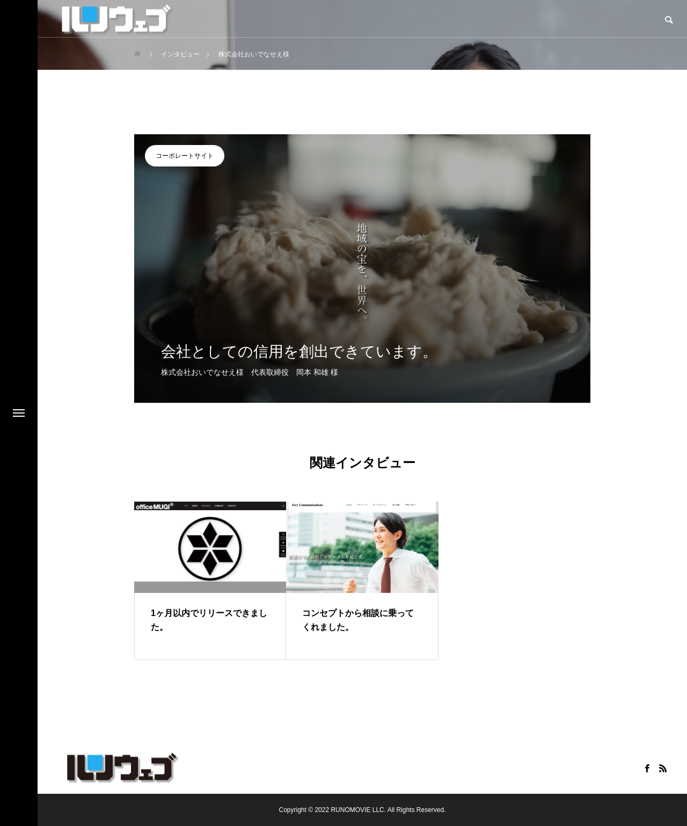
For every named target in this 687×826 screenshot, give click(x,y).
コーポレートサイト (185, 156)
